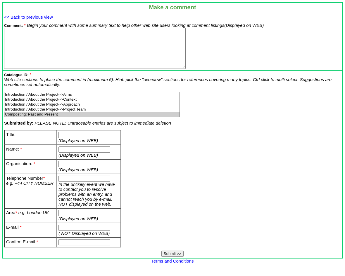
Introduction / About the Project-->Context (92, 107)
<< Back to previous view (28, 17)
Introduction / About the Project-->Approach (92, 112)
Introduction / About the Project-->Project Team (92, 117)
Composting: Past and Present (92, 122)
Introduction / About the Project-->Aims (92, 102)
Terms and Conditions (172, 268)
